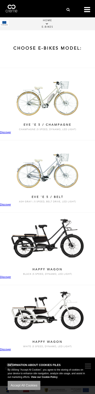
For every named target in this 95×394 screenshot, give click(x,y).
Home (47, 20)
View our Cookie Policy (44, 377)
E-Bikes (47, 27)
